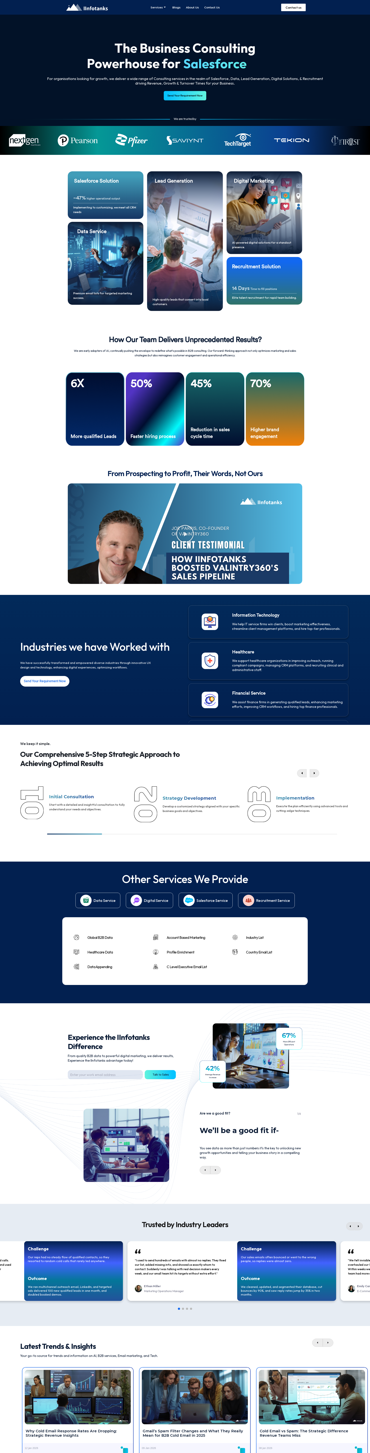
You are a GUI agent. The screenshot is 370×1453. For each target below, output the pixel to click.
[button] (185, 531)
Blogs (176, 7)
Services (158, 7)
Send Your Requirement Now (185, 95)
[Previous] (350, 1223)
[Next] (359, 1223)
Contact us (212, 7)
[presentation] (205, 1167)
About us (192, 7)
